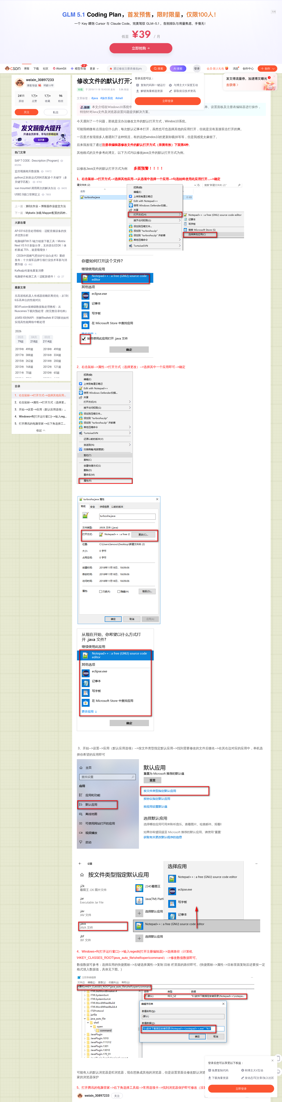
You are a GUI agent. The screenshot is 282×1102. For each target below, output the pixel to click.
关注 (117, 1095)
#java (94, 98)
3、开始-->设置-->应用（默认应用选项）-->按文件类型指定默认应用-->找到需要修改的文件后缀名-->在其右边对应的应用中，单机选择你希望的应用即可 (42, 409)
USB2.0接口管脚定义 (33, 194)
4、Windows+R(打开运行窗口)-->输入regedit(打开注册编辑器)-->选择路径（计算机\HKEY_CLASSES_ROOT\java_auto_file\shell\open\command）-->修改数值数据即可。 (42, 416)
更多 (94, 68)
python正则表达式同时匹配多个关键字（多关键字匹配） (41, 179)
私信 (55, 112)
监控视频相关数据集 (33, 171)
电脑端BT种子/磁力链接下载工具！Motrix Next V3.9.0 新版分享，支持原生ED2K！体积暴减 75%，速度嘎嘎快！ (41, 245)
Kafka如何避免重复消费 (29, 270)
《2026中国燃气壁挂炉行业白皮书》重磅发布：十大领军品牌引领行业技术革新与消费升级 (41, 260)
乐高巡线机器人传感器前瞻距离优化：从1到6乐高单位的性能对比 (42, 298)
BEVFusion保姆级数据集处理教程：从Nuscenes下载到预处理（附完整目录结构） (41, 309)
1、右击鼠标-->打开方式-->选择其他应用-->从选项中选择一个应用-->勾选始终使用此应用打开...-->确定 (42, 395)
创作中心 (248, 68)
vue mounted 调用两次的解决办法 (41, 188)
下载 (36, 68)
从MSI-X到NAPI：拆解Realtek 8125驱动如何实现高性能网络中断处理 (42, 320)
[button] (38, 144)
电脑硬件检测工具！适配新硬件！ (39, 276)
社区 (45, 68)
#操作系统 (106, 98)
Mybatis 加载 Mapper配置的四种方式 (45, 213)
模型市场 (78, 67)
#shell (119, 98)
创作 (267, 68)
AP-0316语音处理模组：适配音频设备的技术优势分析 (40, 233)
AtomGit (59, 68)
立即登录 (167, 101)
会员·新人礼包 (218, 68)
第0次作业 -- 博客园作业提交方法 (46, 206)
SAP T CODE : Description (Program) (39, 163)
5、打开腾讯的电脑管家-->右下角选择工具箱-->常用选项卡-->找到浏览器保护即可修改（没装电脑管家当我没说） (42, 423)
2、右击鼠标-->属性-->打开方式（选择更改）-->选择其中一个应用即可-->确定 (42, 402)
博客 (26, 68)
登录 (197, 68)
